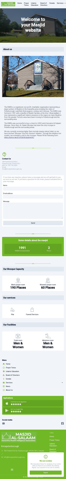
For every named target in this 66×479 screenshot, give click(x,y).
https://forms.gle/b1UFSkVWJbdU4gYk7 (19, 137)
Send (33, 223)
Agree (45, 472)
